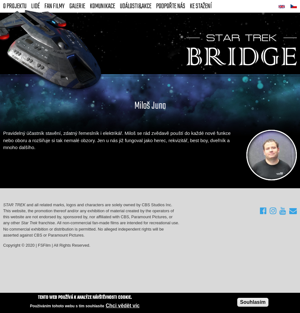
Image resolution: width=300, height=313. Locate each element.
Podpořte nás (170, 6)
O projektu (14, 6)
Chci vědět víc (123, 305)
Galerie (77, 6)
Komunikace (102, 6)
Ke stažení (201, 6)
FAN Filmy (54, 6)
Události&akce (135, 6)
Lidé (35, 6)
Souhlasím (253, 302)
